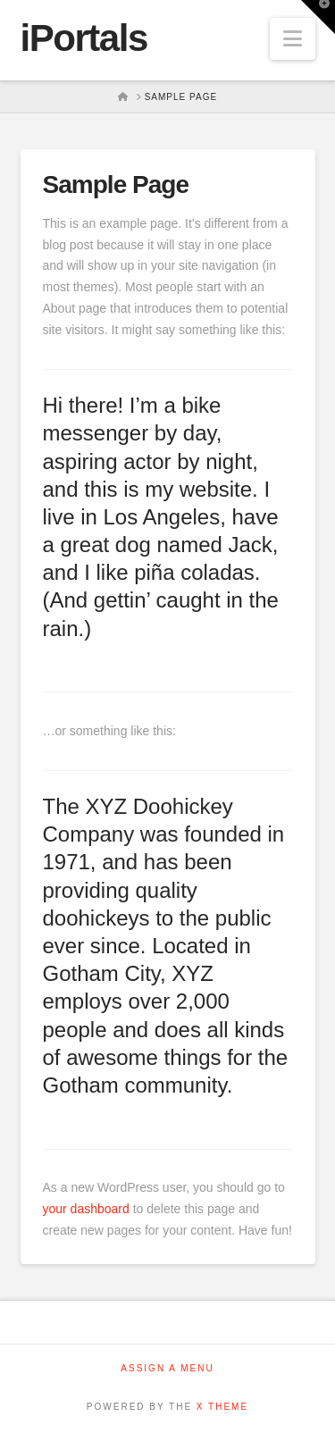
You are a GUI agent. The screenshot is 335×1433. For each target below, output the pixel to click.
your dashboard (86, 1209)
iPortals (84, 38)
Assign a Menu (167, 1368)
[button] (292, 39)
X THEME (222, 1407)
